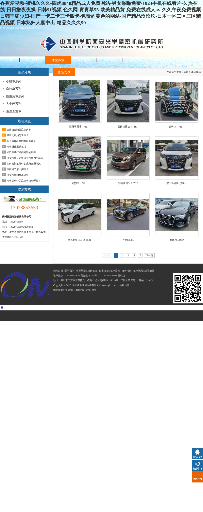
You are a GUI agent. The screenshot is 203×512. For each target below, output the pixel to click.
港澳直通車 (13, 111)
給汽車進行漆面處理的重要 (21, 152)
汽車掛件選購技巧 (16, 146)
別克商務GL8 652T (128, 183)
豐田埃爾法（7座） (79, 126)
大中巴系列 (13, 103)
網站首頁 (58, 270)
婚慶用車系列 (15, 96)
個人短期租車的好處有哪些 (21, 141)
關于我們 (69, 270)
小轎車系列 (13, 81)
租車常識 (138, 270)
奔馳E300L (128, 240)
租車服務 (104, 270)
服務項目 (92, 270)
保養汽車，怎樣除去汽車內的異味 (25, 158)
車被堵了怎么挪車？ (18, 169)
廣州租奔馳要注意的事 (19, 129)
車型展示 (81, 270)
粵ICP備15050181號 (86, 290)
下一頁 (149, 255)
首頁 (186, 72)
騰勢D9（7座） (177, 126)
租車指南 (115, 270)
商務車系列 (13, 88)
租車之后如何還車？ (18, 135)
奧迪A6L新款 (177, 240)
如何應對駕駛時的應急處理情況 (24, 163)
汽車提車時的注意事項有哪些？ (24, 180)
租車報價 (126, 270)
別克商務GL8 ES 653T (79, 240)
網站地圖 (149, 270)
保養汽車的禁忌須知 (18, 175)
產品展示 (196, 72)
